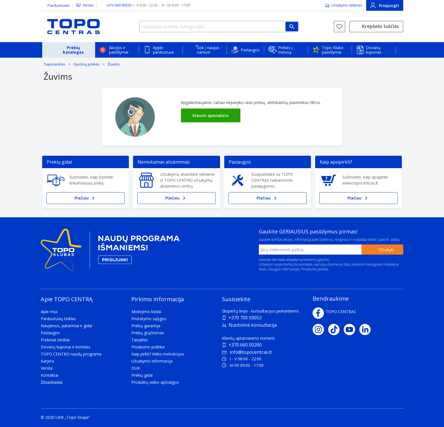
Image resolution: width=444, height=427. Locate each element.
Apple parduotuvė (163, 50)
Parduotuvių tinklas (58, 319)
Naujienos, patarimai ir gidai (66, 326)
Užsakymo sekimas (346, 5)
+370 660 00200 (245, 345)
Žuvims (114, 64)
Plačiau (85, 198)
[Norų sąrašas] (339, 26)
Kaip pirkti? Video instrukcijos (157, 354)
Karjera (47, 361)
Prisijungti (384, 5)
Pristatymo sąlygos (148, 319)
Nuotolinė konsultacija (253, 325)
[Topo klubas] (110, 252)
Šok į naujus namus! (208, 50)
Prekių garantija (145, 326)
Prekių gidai (142, 375)
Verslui (88, 5)
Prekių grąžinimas (147, 333)
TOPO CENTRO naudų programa (71, 354)
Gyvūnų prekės (86, 64)
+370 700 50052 (245, 318)
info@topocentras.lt (247, 352)
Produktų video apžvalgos (155, 382)
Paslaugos (250, 50)
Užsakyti (386, 249)
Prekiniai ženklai (55, 340)
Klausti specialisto (211, 115)
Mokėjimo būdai (146, 311)
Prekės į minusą (285, 50)
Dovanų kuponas (373, 50)
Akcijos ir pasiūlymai (118, 50)
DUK (135, 368)
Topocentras (54, 64)
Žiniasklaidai (52, 382)
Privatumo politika (314, 269)
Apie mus (49, 311)
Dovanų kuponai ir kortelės (65, 347)
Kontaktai (49, 375)
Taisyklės (139, 340)
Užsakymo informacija (151, 361)
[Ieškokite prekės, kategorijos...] (219, 26)
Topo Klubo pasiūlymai (332, 50)
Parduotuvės (59, 5)
